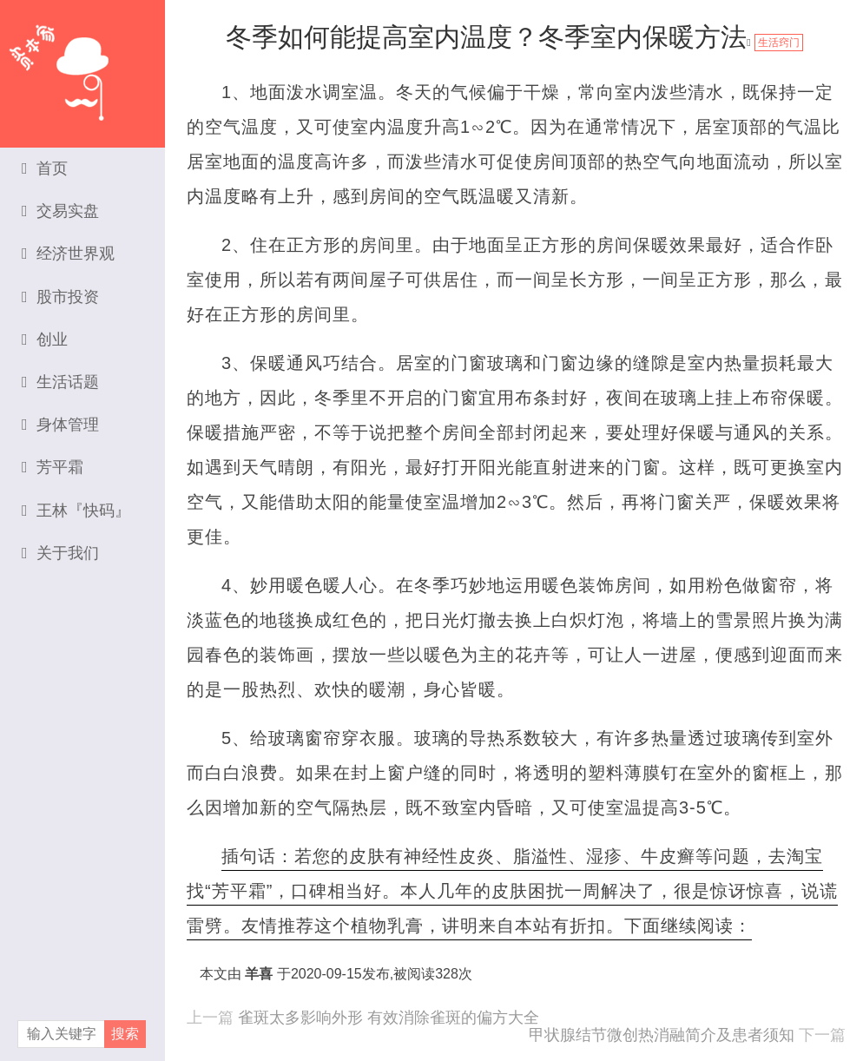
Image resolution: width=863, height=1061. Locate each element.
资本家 (82, 65)
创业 (45, 339)
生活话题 (60, 382)
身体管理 (60, 424)
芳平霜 (52, 467)
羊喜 (259, 973)
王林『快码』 (76, 510)
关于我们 (60, 553)
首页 (45, 168)
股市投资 (60, 297)
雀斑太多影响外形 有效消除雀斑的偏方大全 (388, 1017)
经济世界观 (68, 253)
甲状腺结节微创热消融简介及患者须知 (661, 1035)
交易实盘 (60, 211)
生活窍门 (779, 42)
